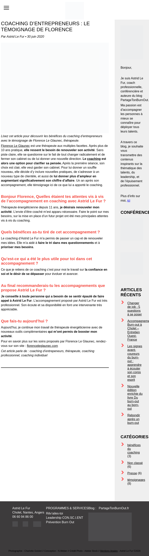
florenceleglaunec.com (42, 345)
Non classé (135, 463)
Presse (132, 473)
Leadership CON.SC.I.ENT (64, 517)
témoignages (136, 480)
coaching (94, 158)
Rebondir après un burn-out (133, 419)
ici (128, 200)
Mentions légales (109, 551)
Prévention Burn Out (60, 522)
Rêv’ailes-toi (54, 513)
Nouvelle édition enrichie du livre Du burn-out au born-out (134, 397)
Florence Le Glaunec (15, 145)
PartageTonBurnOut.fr (114, 508)
